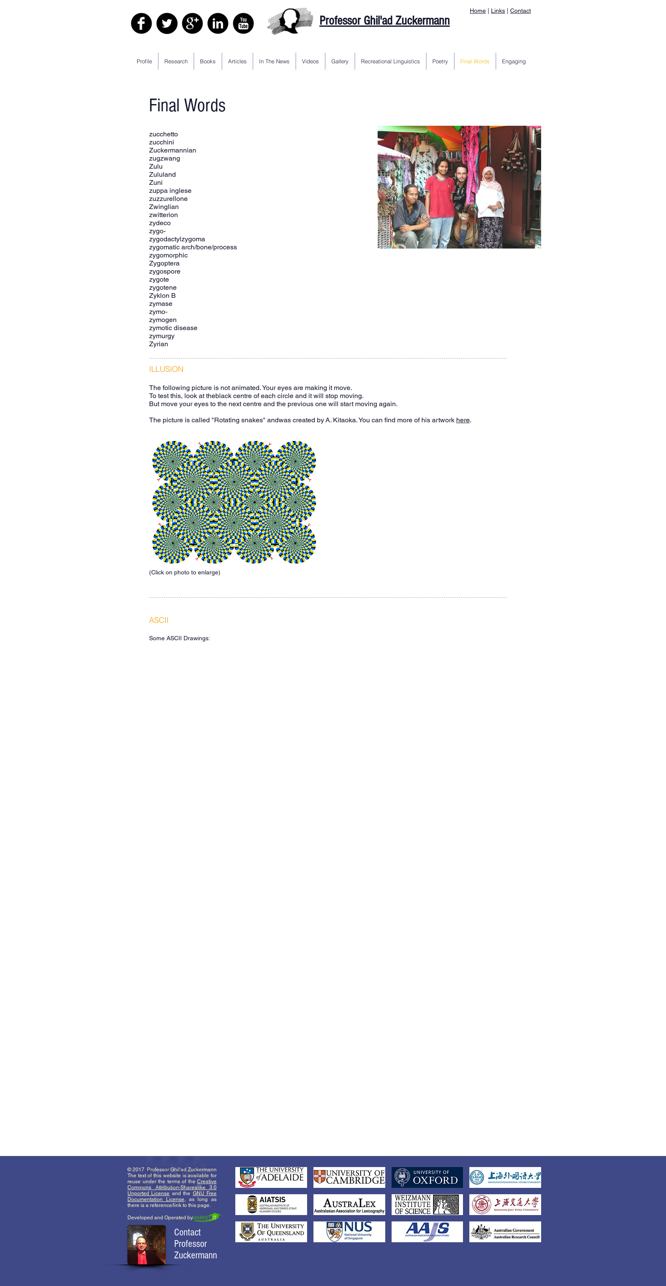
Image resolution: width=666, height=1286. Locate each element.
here (463, 420)
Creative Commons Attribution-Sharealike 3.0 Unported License (172, 1187)
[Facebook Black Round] (141, 23)
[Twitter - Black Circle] (167, 23)
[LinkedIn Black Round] (218, 23)
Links (498, 10)
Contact (520, 10)
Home (478, 10)
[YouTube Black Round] (243, 23)
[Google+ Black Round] (192, 23)
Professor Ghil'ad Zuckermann (384, 21)
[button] (232, 701)
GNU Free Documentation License (172, 1196)
